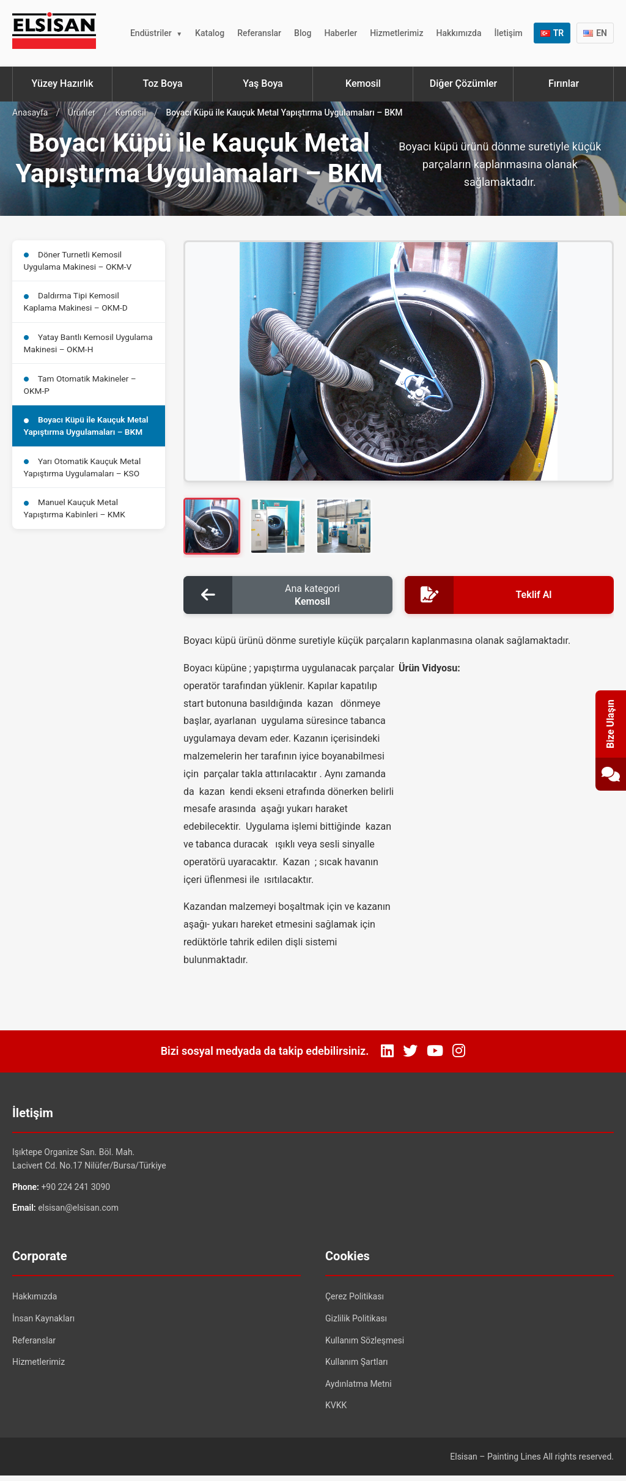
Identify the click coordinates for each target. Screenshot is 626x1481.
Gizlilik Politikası (356, 1323)
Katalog (209, 33)
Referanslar (259, 33)
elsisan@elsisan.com (78, 1212)
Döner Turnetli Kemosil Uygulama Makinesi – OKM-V (79, 261)
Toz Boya (162, 83)
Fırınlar (563, 83)
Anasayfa (30, 112)
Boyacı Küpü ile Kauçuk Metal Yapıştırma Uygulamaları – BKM (88, 435)
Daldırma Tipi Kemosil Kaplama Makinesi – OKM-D (77, 305)
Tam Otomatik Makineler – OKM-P (81, 391)
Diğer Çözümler (463, 83)
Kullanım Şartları (356, 1367)
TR (552, 33)
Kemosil (363, 83)
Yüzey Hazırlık (62, 83)
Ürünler (81, 112)
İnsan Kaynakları (43, 1323)
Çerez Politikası (354, 1302)
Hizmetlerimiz (396, 33)
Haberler (340, 33)
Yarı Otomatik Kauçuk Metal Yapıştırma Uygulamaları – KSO (84, 478)
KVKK (336, 1411)
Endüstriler (151, 33)
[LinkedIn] (387, 1056)
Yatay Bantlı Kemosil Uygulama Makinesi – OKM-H (80, 348)
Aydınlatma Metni (358, 1389)
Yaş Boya (262, 83)
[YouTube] (435, 1056)
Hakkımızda (458, 33)
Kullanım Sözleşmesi (364, 1345)
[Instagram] (458, 1056)
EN (595, 33)
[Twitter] (410, 1056)
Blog (302, 33)
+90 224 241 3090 (75, 1192)
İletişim (508, 33)
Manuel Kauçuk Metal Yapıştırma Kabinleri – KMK (76, 522)
